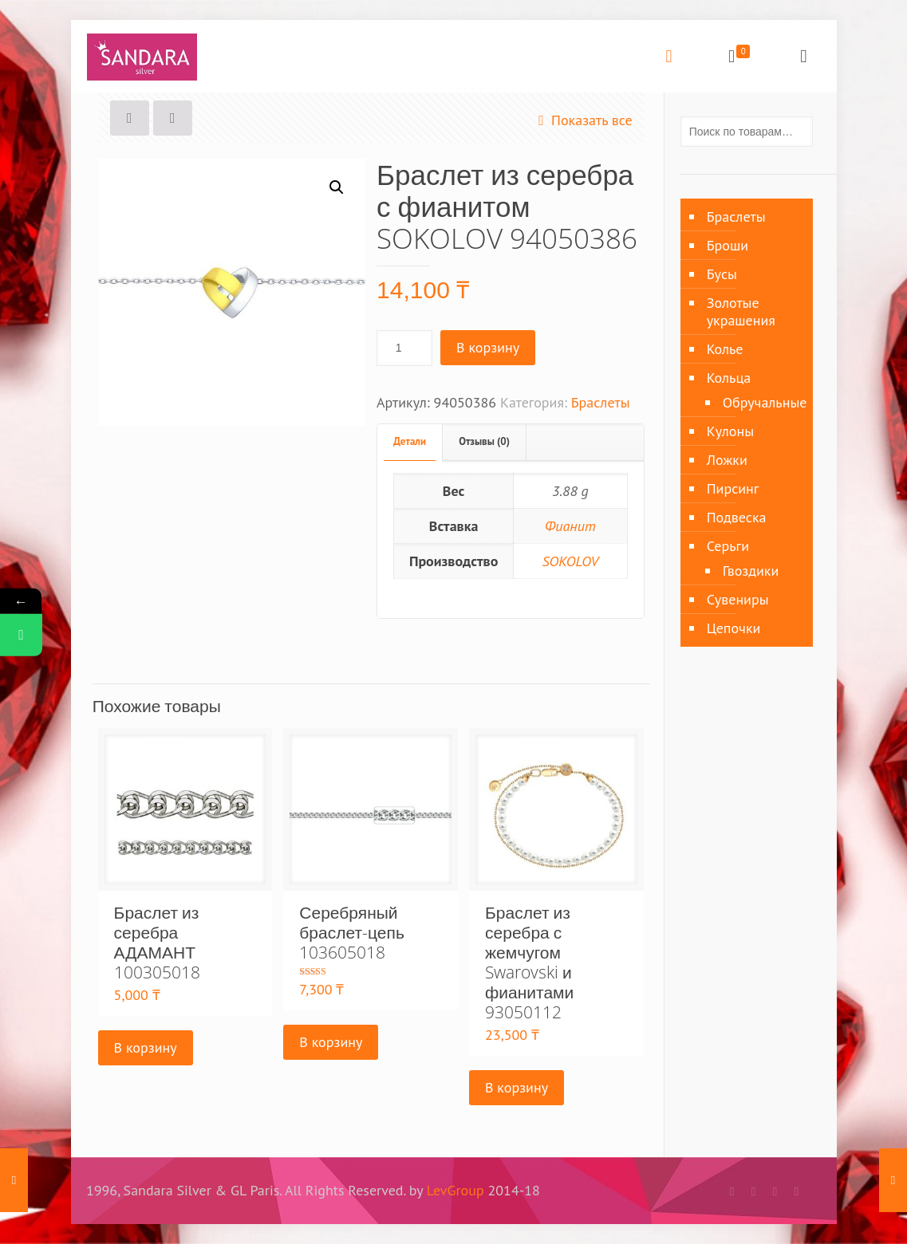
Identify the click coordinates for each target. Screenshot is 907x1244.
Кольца (729, 377)
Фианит (570, 526)
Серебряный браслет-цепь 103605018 (351, 932)
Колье (725, 349)
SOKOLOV (570, 561)
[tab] (410, 442)
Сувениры (738, 599)
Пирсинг (733, 488)
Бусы (722, 274)
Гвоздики (751, 570)
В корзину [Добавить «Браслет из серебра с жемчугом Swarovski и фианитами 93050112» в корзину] (516, 1087)
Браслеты (600, 402)
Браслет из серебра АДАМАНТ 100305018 (157, 942)
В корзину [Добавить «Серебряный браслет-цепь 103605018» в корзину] (330, 1042)
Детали (409, 441)
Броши (727, 245)
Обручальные (760, 402)
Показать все (582, 120)
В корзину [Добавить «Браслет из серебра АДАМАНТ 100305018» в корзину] (145, 1047)
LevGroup (455, 1190)
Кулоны (730, 431)
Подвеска (737, 517)
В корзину (487, 347)
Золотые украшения (741, 311)
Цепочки (734, 628)
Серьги (728, 546)
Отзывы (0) (484, 441)
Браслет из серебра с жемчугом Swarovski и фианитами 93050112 (529, 962)
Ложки (727, 460)
